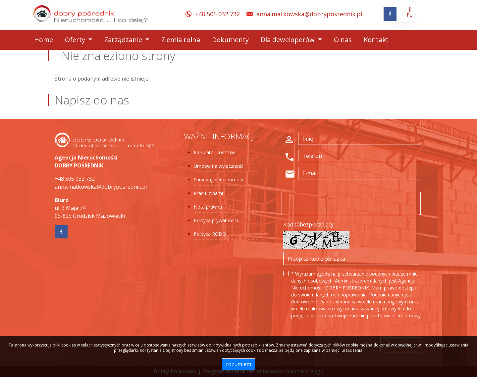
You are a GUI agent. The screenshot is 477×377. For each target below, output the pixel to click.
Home (43, 39)
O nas (343, 39)
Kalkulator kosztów (214, 152)
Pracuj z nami (208, 193)
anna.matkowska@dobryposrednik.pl (309, 14)
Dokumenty (230, 39)
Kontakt (376, 39)
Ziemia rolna (180, 39)
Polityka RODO (210, 234)
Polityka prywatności (216, 220)
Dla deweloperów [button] (288, 39)
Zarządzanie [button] (124, 39)
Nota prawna (208, 207)
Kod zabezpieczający (308, 224)
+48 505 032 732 (217, 14)
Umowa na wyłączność (218, 166)
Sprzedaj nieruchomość (219, 179)
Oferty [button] (76, 39)
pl (409, 15)
